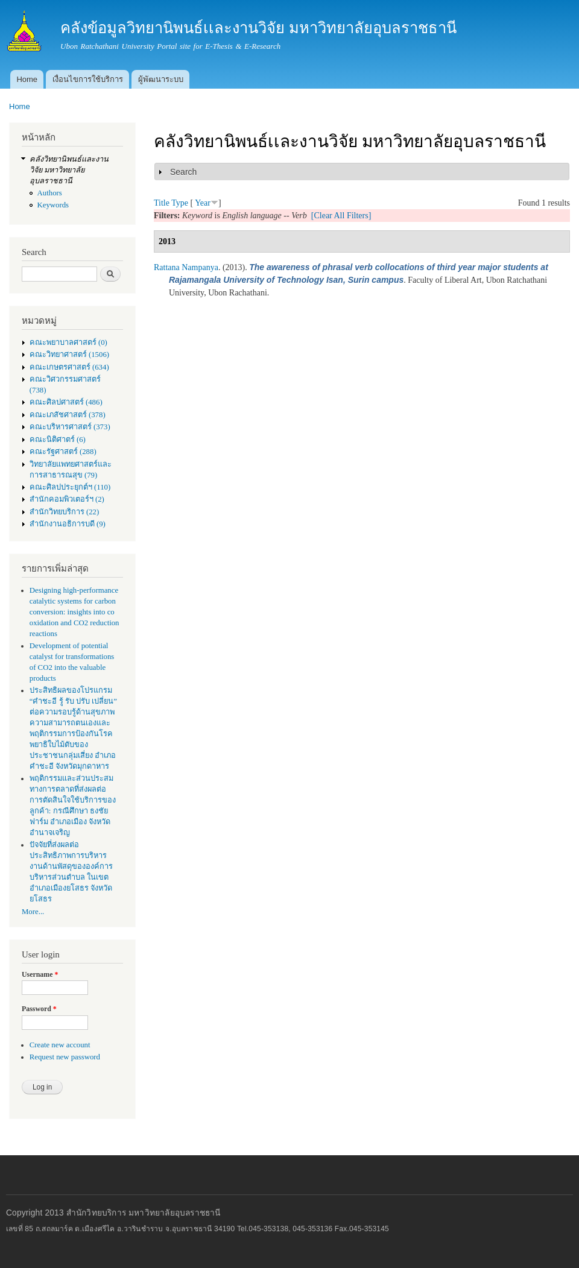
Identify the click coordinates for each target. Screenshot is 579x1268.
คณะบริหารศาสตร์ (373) (70, 427)
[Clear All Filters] (341, 215)
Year (202, 202)
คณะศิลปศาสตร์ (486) (66, 402)
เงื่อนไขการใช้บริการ (87, 79)
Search (183, 172)
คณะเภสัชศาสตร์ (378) (68, 415)
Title (161, 202)
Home (26, 79)
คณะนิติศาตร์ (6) (58, 439)
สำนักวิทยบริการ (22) (65, 512)
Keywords (53, 205)
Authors (49, 193)
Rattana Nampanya (186, 267)
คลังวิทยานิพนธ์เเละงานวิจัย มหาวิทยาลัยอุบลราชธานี (69, 170)
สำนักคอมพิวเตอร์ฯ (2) (67, 499)
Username (40, 974)
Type (179, 202)
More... (33, 911)
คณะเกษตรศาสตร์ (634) (69, 367)
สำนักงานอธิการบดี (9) (68, 524)
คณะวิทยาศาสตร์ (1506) (69, 354)
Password (39, 1009)
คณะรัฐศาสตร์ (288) (63, 451)
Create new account (60, 1045)
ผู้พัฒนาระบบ (160, 79)
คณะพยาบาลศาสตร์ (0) (68, 342)
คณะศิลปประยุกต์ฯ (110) (70, 487)
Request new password (65, 1057)
